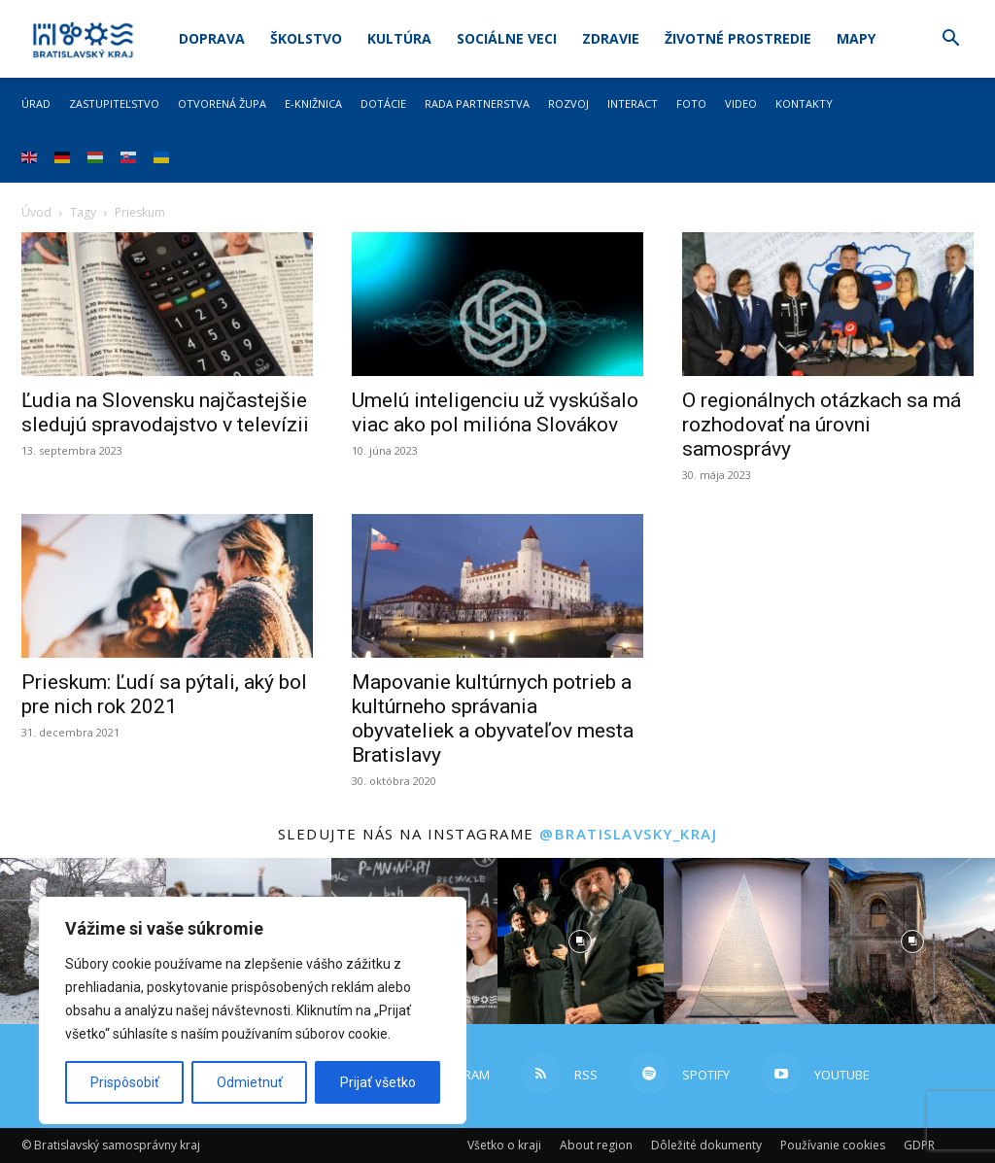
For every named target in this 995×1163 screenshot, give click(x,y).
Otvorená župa (222, 103)
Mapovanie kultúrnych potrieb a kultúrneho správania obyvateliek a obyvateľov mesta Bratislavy (493, 718)
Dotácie (383, 103)
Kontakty (804, 103)
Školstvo (306, 38)
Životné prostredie (738, 38)
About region (596, 1145)
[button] (950, 40)
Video (741, 103)
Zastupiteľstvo (114, 103)
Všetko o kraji (504, 1145)
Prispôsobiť (124, 1082)
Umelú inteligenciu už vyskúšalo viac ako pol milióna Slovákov (495, 412)
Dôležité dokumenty (706, 1145)
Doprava (212, 38)
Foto (691, 103)
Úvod (36, 212)
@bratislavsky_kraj (628, 833)
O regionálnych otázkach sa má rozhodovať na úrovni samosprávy (821, 425)
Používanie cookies (832, 1145)
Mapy (856, 38)
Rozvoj (568, 103)
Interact (632, 103)
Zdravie (610, 38)
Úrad (36, 103)
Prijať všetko (378, 1082)
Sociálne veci (507, 38)
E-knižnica (313, 103)
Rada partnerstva (477, 103)
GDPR (919, 1145)
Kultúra (399, 38)
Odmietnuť (250, 1082)
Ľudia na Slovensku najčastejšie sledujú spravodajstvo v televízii (165, 412)
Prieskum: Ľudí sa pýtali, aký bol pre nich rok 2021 (164, 694)
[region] (252, 1010)
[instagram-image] (581, 941)
